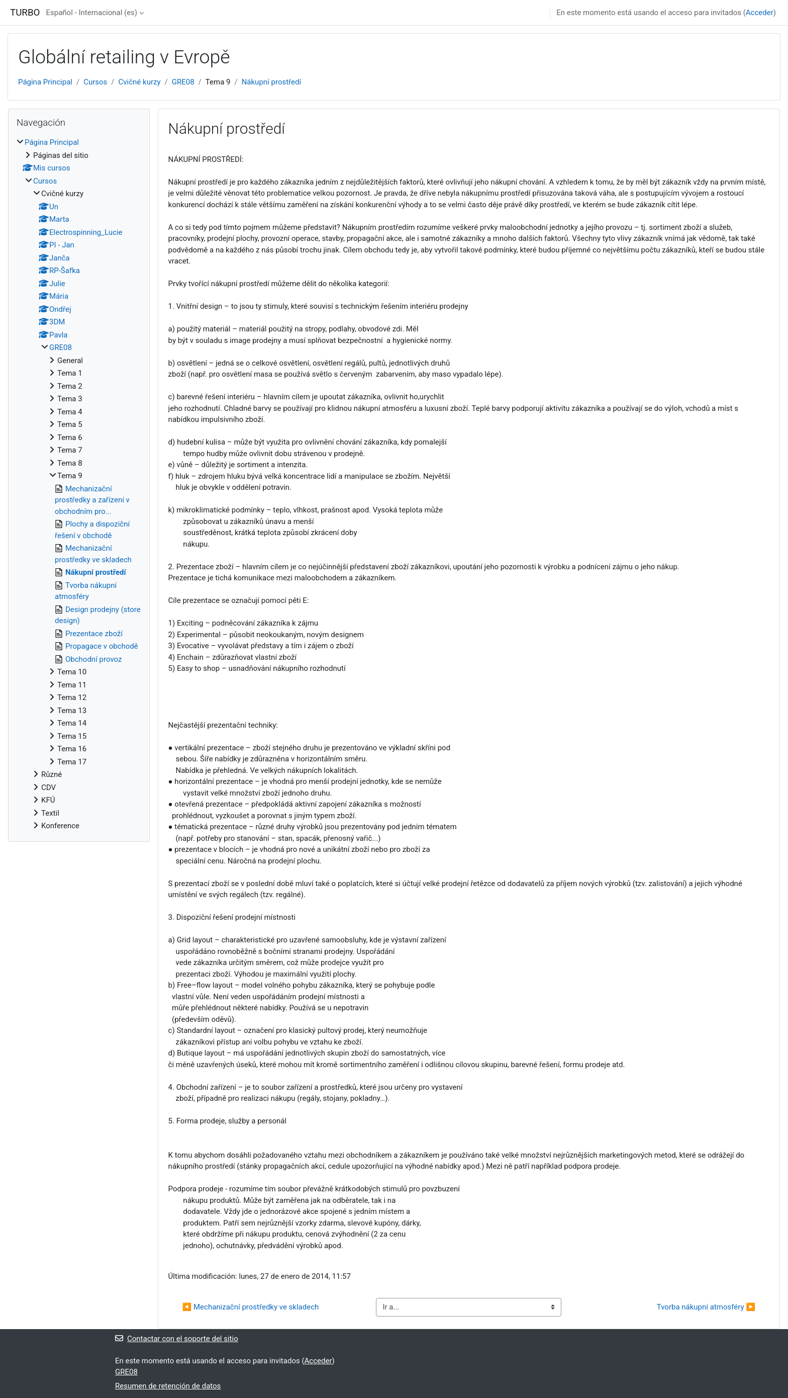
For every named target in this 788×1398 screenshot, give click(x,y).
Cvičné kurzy (140, 81)
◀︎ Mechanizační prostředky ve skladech (250, 1307)
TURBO (25, 12)
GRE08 (183, 81)
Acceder (759, 12)
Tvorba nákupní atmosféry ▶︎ (706, 1307)
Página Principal (45, 81)
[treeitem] (79, 484)
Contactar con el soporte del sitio (176, 1338)
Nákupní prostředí (272, 81)
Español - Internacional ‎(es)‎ (91, 12)
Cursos (95, 81)
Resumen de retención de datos (168, 1385)
